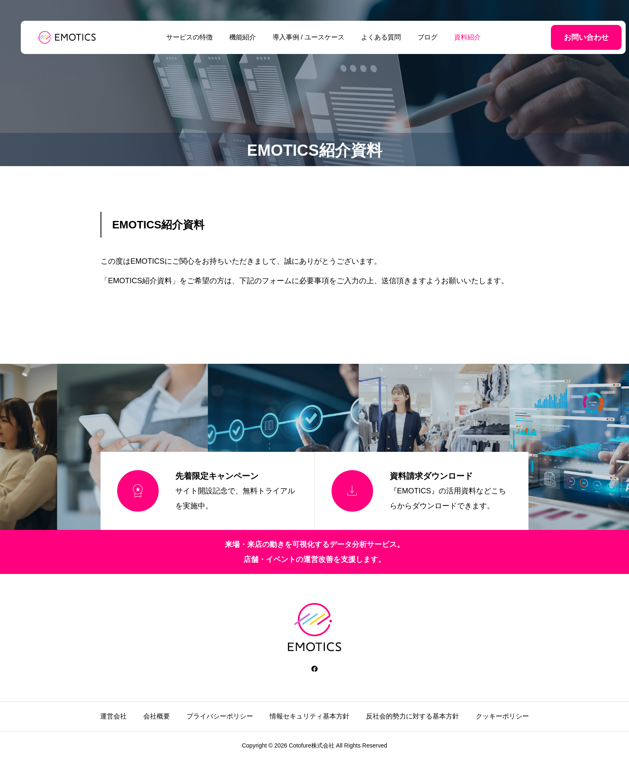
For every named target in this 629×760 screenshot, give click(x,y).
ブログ (419, 37)
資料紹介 (458, 37)
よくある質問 (372, 37)
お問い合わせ (568, 37)
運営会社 (113, 716)
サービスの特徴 (180, 37)
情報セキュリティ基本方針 (309, 716)
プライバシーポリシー (220, 716)
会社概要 (156, 716)
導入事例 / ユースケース (299, 37)
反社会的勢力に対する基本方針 (412, 716)
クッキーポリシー (502, 716)
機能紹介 (233, 37)
